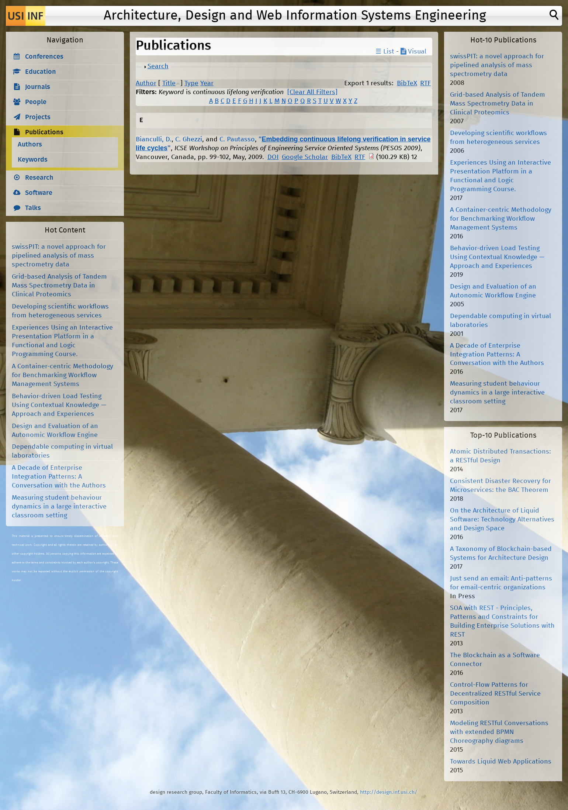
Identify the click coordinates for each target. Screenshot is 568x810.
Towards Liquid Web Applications (500, 761)
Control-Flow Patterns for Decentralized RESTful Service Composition (495, 694)
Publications (44, 132)
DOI (273, 157)
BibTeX (407, 83)
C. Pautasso (237, 139)
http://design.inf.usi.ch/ (388, 792)
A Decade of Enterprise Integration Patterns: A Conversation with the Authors (59, 477)
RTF (425, 83)
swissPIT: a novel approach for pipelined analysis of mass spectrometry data (59, 256)
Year (207, 83)
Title (169, 83)
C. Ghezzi (188, 139)
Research (39, 178)
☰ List (384, 51)
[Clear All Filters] (312, 92)
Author (146, 83)
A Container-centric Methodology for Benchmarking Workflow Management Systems (62, 375)
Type (191, 83)
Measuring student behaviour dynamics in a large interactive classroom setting (59, 506)
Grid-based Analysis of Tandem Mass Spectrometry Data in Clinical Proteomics (59, 285)
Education (40, 72)
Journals (37, 87)
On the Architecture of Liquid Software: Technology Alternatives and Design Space (502, 519)
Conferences (44, 57)
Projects (38, 117)
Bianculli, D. (154, 139)
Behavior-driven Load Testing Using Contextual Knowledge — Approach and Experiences (59, 405)
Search (158, 66)
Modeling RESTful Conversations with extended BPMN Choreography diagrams (499, 732)
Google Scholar (305, 157)
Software (38, 193)
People (35, 102)
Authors (30, 144)
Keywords (33, 159)
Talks (33, 208)
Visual (413, 51)
